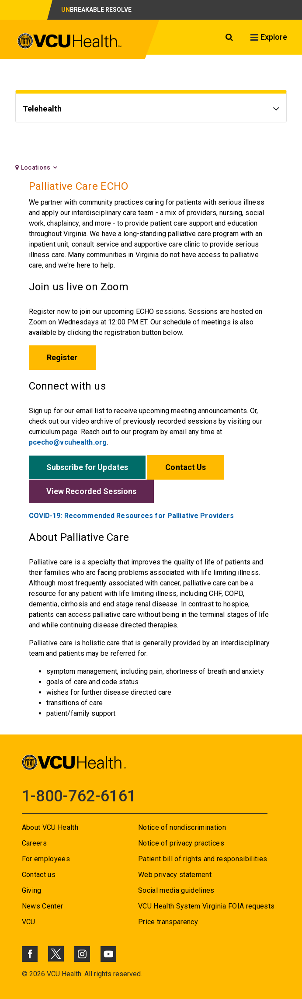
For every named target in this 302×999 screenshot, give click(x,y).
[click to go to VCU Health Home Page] (69, 41)
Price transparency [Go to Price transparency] (168, 922)
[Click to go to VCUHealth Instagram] (82, 954)
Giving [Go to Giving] (32, 890)
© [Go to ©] (25, 974)
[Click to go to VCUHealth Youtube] (108, 954)
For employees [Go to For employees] (46, 859)
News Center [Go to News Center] (42, 906)
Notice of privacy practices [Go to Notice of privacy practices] (181, 843)
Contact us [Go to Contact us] (39, 874)
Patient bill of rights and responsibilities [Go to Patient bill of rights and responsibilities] (202, 859)
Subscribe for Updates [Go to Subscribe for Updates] (87, 467)
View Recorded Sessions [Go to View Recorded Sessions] (91, 491)
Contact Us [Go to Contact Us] (185, 467)
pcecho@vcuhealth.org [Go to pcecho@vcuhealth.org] (68, 442)
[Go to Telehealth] (151, 110)
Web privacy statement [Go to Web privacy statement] (175, 874)
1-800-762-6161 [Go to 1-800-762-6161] (79, 796)
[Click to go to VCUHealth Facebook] (30, 954)
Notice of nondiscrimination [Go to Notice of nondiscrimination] (182, 827)
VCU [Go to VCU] (28, 922)
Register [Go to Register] (62, 357)
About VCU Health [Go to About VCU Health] (50, 827)
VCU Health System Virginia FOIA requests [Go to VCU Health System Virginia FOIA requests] (206, 906)
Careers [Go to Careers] (34, 843)
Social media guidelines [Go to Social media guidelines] (176, 890)
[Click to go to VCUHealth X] (56, 953)
